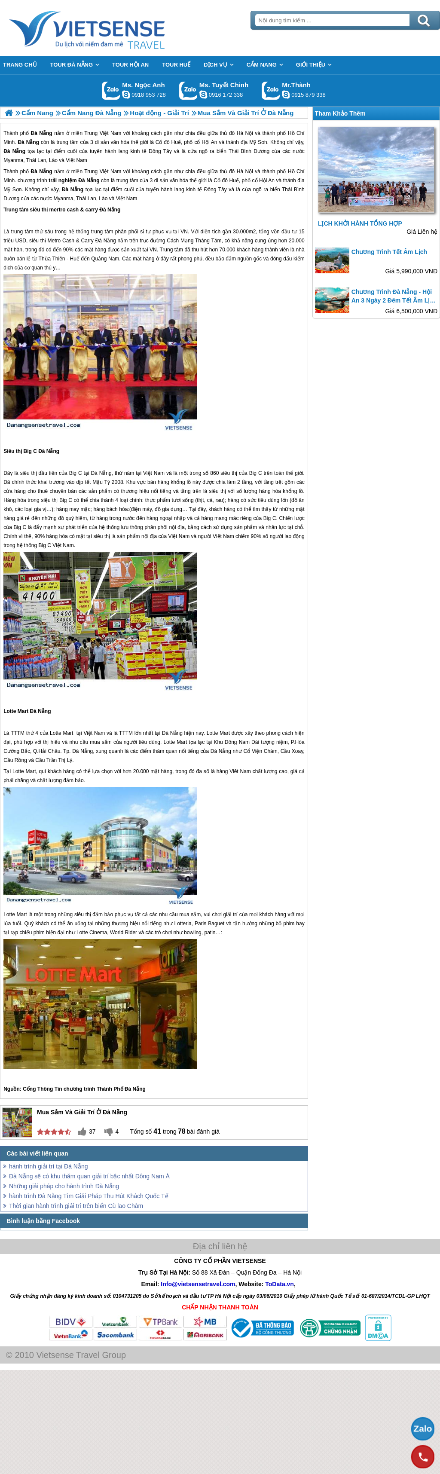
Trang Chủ (108, 28)
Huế (233, 180)
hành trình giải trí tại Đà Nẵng (48, 1166)
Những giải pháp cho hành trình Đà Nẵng (64, 1186)
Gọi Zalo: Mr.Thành (271, 90)
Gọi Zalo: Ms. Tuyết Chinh (188, 90)
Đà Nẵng (41, 171)
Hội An (267, 180)
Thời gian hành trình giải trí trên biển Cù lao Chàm (76, 1205)
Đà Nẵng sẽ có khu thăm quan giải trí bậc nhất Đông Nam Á (89, 1176)
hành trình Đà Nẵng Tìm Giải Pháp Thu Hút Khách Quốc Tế (88, 1196)
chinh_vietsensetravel (203, 94)
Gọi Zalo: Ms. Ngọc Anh (111, 90)
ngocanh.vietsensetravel (126, 94)
